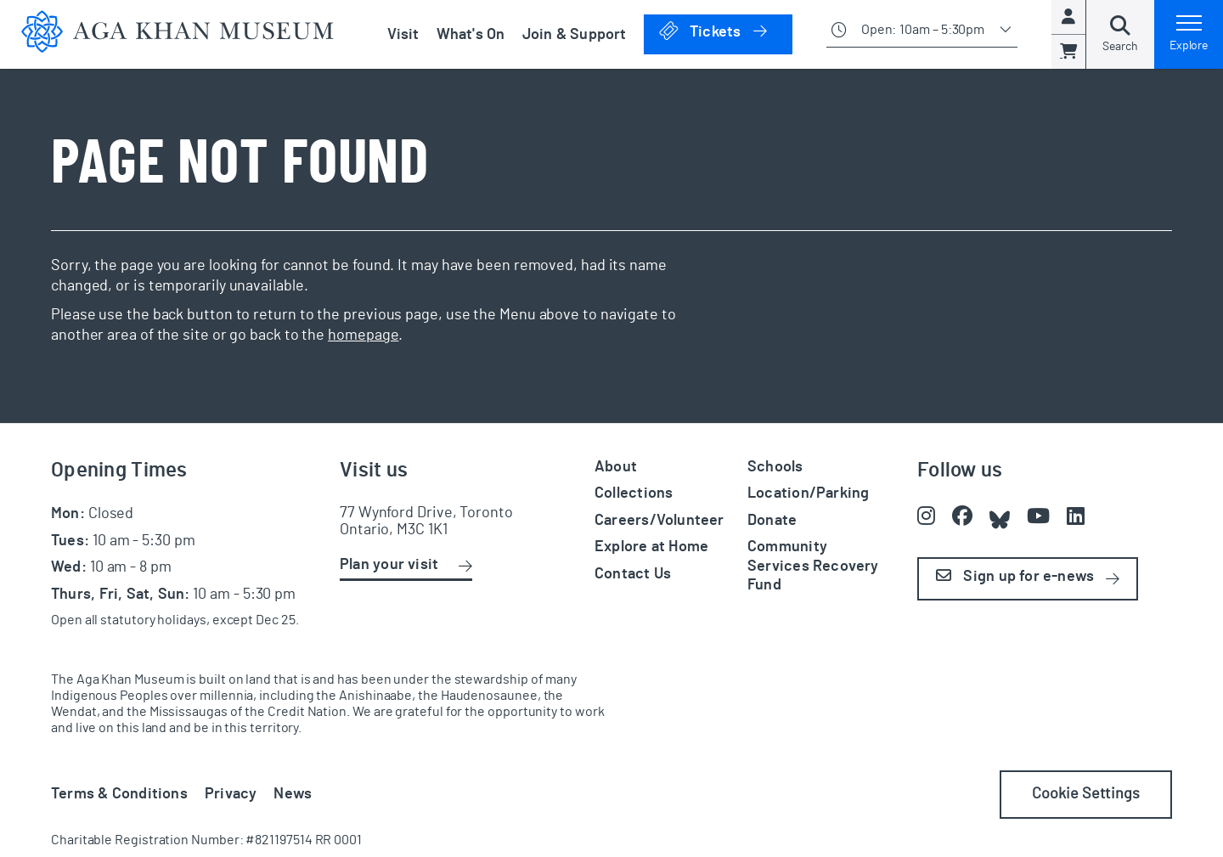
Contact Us (633, 574)
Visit (403, 34)
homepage (363, 335)
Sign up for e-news (1015, 576)
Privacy (231, 794)
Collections (634, 493)
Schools (775, 467)
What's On (471, 34)
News (292, 794)
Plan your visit (389, 564)
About (616, 467)
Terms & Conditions (119, 794)
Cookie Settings (1086, 794)
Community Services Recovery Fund (813, 566)
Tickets (724, 31)
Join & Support (574, 34)
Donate (772, 520)
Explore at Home (651, 547)
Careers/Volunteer (659, 520)
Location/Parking (808, 493)
